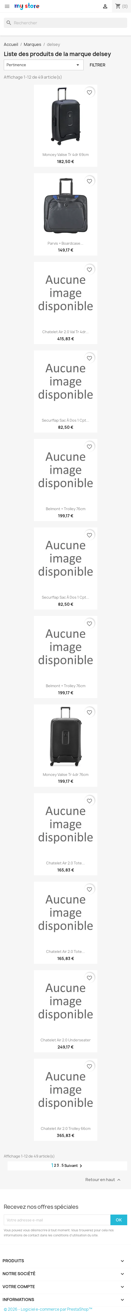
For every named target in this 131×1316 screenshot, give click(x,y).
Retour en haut (103, 1180)
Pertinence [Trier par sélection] (44, 65)
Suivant (74, 1166)
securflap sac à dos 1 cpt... (65, 420)
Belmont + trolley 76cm (65, 508)
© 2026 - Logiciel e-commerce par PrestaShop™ (48, 1309)
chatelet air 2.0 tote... (65, 863)
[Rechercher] (65, 23)
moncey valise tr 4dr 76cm (65, 774)
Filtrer (97, 65)
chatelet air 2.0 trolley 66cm (65, 1128)
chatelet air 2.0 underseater (66, 1040)
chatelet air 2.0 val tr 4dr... (65, 331)
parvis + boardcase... (65, 243)
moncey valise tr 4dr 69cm (66, 154)
